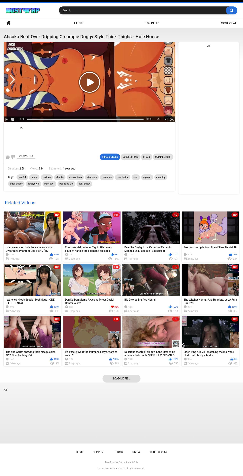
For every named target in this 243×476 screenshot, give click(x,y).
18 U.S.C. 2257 (158, 452)
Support (99, 452)
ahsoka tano (75, 177)
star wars (92, 177)
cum (135, 177)
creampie (107, 177)
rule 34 (22, 177)
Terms (118, 452)
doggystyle (33, 183)
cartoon (47, 177)
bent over (49, 183)
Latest (79, 23)
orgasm (147, 177)
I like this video (8, 157)
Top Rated (152, 23)
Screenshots (130, 157)
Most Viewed (229, 23)
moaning (161, 177)
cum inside (123, 177)
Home (8, 23)
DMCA (136, 452)
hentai (34, 177)
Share (146, 157)
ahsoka (60, 177)
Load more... (121, 378)
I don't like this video (13, 157)
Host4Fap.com (117, 468)
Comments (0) (163, 157)
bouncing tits (66, 183)
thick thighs (16, 183)
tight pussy (84, 183)
